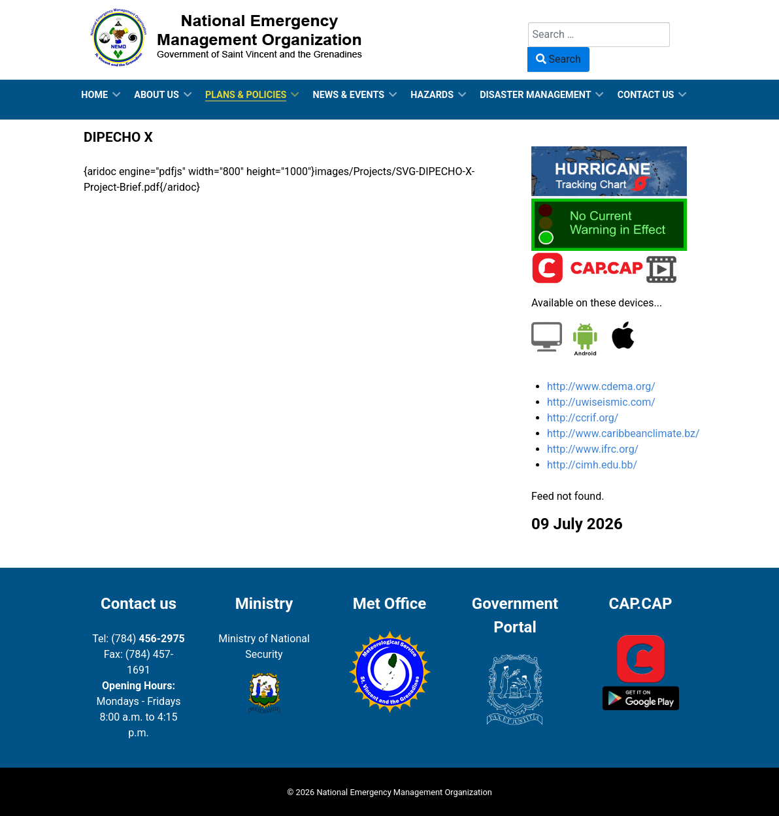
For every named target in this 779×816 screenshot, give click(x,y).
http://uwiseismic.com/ (601, 402)
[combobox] (599, 34)
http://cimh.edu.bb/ (592, 465)
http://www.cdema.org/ (601, 386)
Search (544, 14)
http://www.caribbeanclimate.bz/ (623, 433)
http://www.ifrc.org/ (592, 449)
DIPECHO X (118, 137)
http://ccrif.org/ (582, 418)
